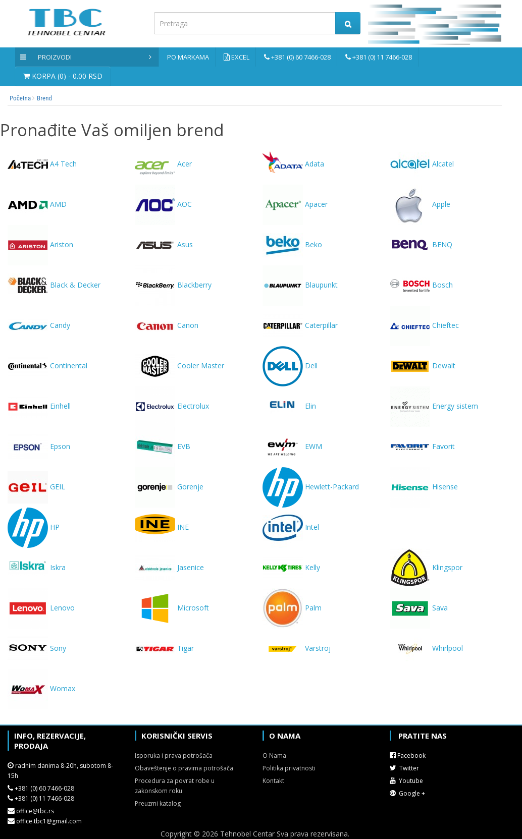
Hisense (424, 486)
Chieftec (424, 325)
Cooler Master (179, 365)
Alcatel (422, 164)
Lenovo (41, 607)
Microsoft (172, 607)
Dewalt (422, 365)
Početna (20, 98)
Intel (291, 527)
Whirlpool (426, 648)
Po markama (188, 57)
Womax (41, 688)
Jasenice (169, 567)
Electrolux (172, 406)
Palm (292, 607)
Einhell (39, 406)
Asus (164, 244)
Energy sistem (434, 406)
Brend (44, 98)
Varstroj (297, 648)
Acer (163, 164)
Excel (240, 57)
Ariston (40, 244)
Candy (39, 325)
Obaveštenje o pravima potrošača (184, 768)
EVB (162, 446)
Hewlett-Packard (311, 486)
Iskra (37, 567)
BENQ (421, 244)
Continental (47, 365)
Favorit (422, 446)
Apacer (295, 204)
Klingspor (426, 567)
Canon (166, 325)
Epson (39, 446)
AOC (163, 204)
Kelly (291, 567)
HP (34, 527)
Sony (37, 648)
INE (162, 527)
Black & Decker (54, 285)
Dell (290, 365)
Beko (292, 244)
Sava (419, 607)
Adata (293, 164)
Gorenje (169, 486)
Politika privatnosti (289, 768)
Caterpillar (300, 325)
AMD (37, 204)
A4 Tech (42, 164)
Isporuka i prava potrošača (174, 755)
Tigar (164, 648)
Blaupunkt (300, 285)
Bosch (421, 285)
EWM (292, 446)
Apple (420, 204)
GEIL (36, 486)
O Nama (274, 755)
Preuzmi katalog (158, 803)
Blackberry (173, 285)
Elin (289, 406)
